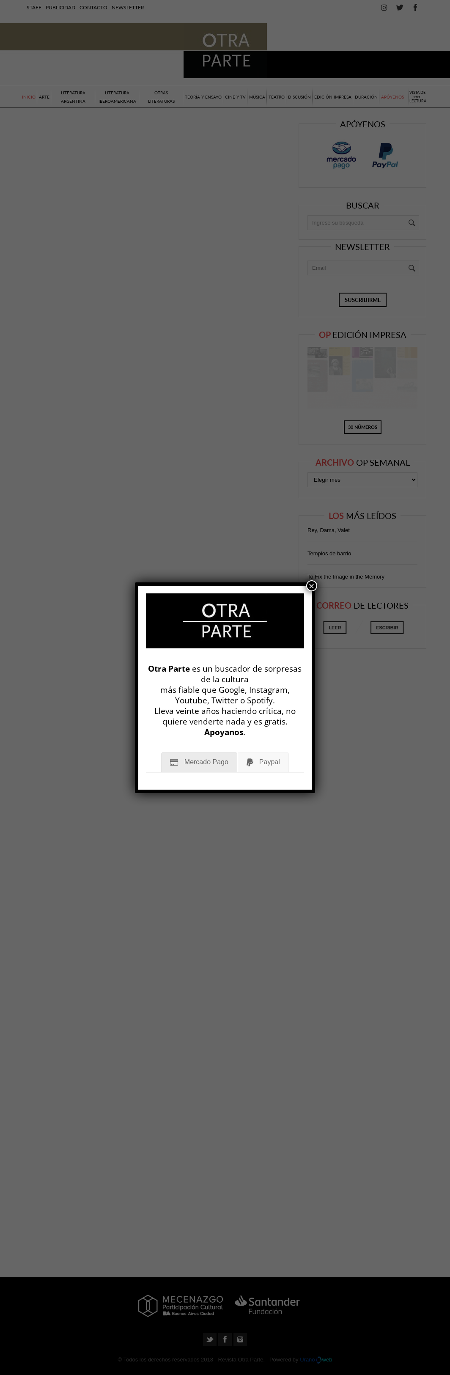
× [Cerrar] (312, 585)
